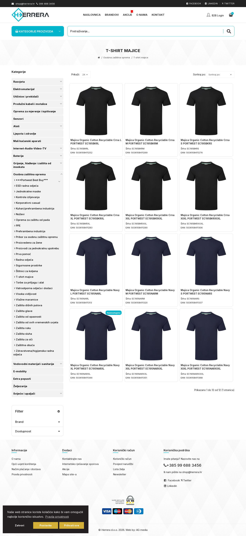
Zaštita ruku (23, 328)
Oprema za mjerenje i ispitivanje (34, 111)
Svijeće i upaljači (24, 393)
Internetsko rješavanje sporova (80, 464)
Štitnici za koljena (27, 271)
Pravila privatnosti (22, 474)
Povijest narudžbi (123, 464)
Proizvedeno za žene (29, 242)
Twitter (187, 480)
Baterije (18, 156)
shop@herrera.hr (25, 3)
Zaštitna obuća (25, 345)
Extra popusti (22, 378)
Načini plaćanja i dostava (26, 469)
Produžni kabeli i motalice (30, 104)
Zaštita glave (24, 311)
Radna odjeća (24, 259)
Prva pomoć (23, 254)
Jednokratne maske (28, 191)
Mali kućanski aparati (27, 141)
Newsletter (119, 474)
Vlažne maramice (27, 299)
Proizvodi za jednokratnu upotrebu (37, 248)
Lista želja (119, 469)
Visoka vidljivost (26, 294)
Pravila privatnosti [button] (57, 516)
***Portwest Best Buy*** (32, 180)
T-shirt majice (24, 276)
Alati (16, 126)
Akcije (65, 469)
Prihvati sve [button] (71, 525)
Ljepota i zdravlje (24, 133)
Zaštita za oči (24, 339)
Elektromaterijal (23, 89)
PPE (18, 225)
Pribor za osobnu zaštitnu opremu (37, 237)
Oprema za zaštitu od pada (33, 220)
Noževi (20, 214)
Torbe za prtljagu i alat (30, 282)
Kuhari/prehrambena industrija (35, 208)
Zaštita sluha (24, 333)
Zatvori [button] (19, 525)
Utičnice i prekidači (26, 96)
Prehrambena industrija (30, 231)
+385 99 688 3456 (182, 465)
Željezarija (20, 386)
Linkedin (172, 486)
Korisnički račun (122, 458)
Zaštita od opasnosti (28, 316)
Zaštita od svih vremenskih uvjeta (37, 322)
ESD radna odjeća (27, 185)
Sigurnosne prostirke (29, 265)
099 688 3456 (47, 3)
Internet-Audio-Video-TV (29, 148)
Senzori (18, 118)
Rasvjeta (19, 81)
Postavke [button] (46, 525)
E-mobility (20, 371)
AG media (142, 530)
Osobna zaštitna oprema (116, 57)
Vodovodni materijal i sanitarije (33, 364)
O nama (16, 458)
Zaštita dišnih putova (29, 305)
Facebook (174, 480)
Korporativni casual (28, 202)
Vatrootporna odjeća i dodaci (34, 288)
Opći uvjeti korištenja (24, 464)
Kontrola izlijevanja (28, 197)
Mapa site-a (69, 474)
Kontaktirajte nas (72, 458)
